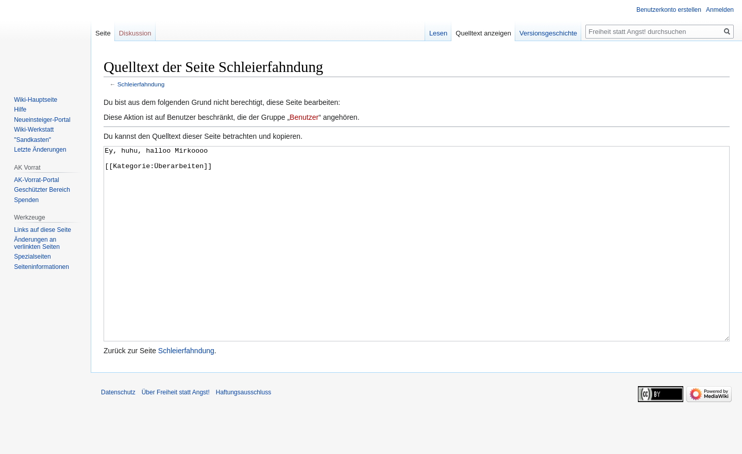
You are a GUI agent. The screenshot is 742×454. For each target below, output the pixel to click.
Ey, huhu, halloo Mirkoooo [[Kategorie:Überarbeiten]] (417, 263)
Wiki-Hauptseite (35, 99)
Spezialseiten (32, 256)
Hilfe (20, 109)
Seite (103, 33)
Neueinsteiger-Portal (42, 119)
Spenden (26, 200)
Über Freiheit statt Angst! (176, 430)
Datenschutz (118, 430)
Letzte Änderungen (40, 149)
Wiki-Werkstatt (34, 129)
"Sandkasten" (32, 139)
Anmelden (720, 9)
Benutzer (304, 117)
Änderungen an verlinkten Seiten (37, 243)
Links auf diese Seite (42, 229)
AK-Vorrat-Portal (36, 180)
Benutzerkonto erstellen (668, 9)
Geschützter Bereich (42, 189)
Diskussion (135, 33)
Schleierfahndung (140, 84)
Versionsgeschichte (548, 33)
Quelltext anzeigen (483, 33)
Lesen (438, 33)
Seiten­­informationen (41, 266)
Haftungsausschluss (243, 430)
